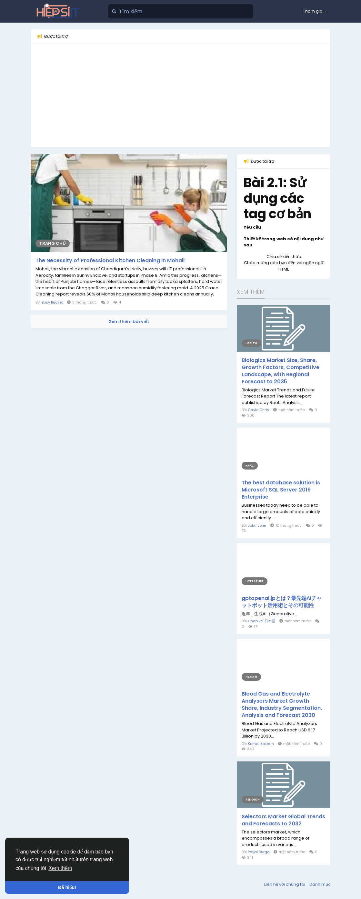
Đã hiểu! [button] (67, 887)
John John (257, 525)
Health (251, 343)
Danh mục (320, 884)
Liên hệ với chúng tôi (285, 884)
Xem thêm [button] (60, 868)
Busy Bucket (52, 302)
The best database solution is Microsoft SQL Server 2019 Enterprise (281, 490)
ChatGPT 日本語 (261, 621)
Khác (250, 466)
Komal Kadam (261, 743)
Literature (255, 581)
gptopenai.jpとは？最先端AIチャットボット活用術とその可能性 (282, 602)
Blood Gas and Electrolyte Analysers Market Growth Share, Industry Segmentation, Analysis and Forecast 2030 (282, 704)
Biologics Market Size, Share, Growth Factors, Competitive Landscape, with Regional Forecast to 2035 (280, 371)
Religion (253, 799)
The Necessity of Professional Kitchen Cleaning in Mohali (110, 260)
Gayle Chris (258, 409)
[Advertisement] (180, 95)
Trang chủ (52, 243)
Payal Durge (258, 851)
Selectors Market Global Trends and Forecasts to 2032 (283, 820)
